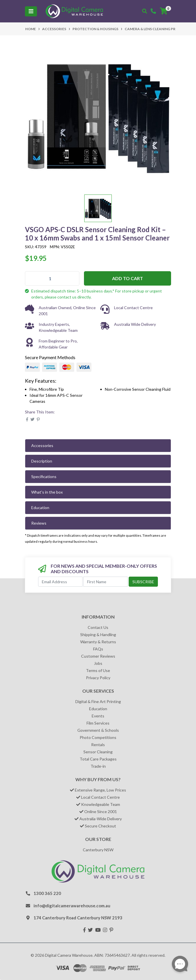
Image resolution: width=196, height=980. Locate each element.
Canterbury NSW (98, 849)
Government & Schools (98, 730)
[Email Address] (60, 582)
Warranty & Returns (98, 641)
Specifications (43, 476)
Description (41, 461)
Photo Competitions (98, 737)
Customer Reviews (98, 656)
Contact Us (98, 627)
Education (40, 507)
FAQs (98, 648)
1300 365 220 (47, 893)
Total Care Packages (98, 758)
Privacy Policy (98, 677)
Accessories (42, 445)
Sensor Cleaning (98, 751)
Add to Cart (127, 278)
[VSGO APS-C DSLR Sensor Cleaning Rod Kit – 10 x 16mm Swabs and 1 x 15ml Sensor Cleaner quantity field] (52, 278)
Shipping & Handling (98, 634)
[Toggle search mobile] (144, 11)
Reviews (38, 523)
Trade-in (98, 766)
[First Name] (105, 582)
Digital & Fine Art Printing (98, 701)
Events (98, 715)
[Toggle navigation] (31, 11)
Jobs (98, 663)
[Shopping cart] (163, 11)
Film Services (98, 723)
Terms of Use (98, 670)
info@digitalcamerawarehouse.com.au (72, 905)
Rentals (98, 744)
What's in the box (47, 492)
